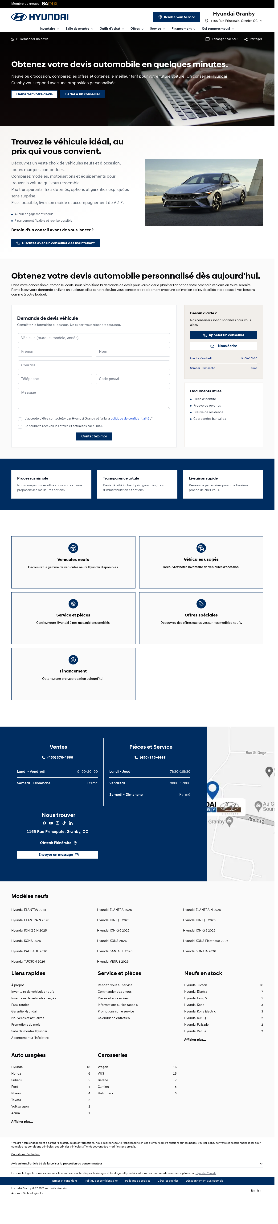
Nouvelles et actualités (27, 1042)
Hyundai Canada (206, 1197)
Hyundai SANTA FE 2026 (114, 975)
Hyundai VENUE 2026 (113, 986)
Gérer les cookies (168, 1205)
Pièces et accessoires (113, 1022)
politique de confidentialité (130, 418)
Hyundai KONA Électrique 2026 (205, 965)
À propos (17, 1009)
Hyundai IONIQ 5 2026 (199, 944)
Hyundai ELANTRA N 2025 (202, 934)
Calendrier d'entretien (114, 1042)
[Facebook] (44, 847)
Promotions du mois (25, 1049)
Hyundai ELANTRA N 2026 (30, 944)
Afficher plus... (195, 1064)
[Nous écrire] (223, 346)
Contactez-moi (94, 436)
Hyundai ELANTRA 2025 (28, 934)
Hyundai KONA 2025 (26, 965)
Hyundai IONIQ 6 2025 (113, 955)
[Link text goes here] (50, 29)
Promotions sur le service (116, 1036)
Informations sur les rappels (118, 1029)
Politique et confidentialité (101, 1205)
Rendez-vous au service (115, 1009)
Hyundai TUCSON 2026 (28, 986)
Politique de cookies (137, 1205)
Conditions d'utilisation (25, 1178)
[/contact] (55, 243)
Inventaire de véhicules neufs (32, 1016)
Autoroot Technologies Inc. (28, 1217)
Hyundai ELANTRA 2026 (114, 934)
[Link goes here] (176, 17)
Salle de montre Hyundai (29, 1055)
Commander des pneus (114, 1016)
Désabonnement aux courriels (204, 1205)
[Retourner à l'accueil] (12, 39)
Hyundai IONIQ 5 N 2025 (29, 955)
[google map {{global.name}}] (240, 828)
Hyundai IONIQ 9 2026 (199, 955)
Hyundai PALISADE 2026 (29, 975)
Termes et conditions (64, 1205)
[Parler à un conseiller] (82, 94)
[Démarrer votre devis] (34, 94)
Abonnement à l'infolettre (30, 1062)
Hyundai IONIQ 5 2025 (113, 944)
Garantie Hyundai (24, 1036)
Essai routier (20, 1029)
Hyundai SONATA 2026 (199, 975)
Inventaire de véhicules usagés (33, 1022)
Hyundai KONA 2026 (112, 965)
